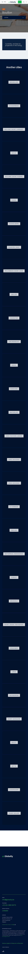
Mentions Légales (6, 943)
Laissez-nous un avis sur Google (9, 924)
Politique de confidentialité (17, 943)
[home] (12, 2)
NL (23, 2)
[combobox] (24, 2)
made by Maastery (5, 947)
